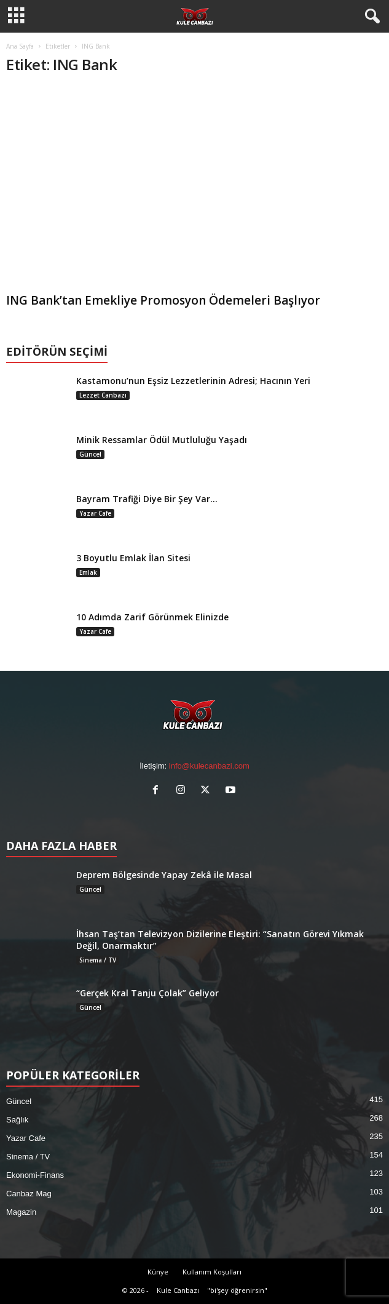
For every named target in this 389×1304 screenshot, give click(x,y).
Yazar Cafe (95, 513)
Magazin (21, 1212)
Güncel (90, 454)
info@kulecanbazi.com (209, 765)
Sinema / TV (97, 960)
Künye (157, 1271)
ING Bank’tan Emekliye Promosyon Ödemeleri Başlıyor (163, 300)
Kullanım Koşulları (212, 1271)
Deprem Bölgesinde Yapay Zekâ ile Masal (164, 875)
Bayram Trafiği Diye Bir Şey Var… (147, 499)
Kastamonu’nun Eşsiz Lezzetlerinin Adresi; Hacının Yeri (193, 380)
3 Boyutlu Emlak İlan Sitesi (133, 558)
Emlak (88, 572)
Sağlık (17, 1119)
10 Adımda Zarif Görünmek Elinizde (152, 617)
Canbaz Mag (29, 1193)
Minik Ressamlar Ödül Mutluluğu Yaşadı (161, 440)
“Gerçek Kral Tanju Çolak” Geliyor (147, 993)
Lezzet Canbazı (103, 395)
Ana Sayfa (20, 46)
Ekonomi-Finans (35, 1175)
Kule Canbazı (178, 1290)
